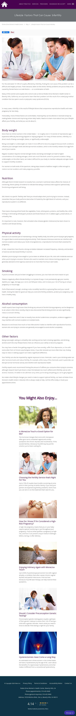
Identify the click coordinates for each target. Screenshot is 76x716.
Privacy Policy (27, 683)
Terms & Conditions (40, 683)
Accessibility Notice (55, 683)
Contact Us (68, 683)
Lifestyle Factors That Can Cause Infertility (43, 24)
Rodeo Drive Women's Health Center (12, 24)
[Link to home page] (5, 4)
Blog (27, 24)
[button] (73, 4)
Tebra (46, 709)
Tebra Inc (17, 683)
